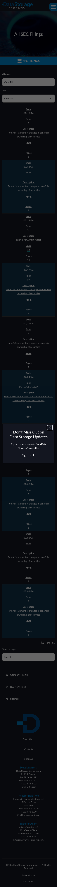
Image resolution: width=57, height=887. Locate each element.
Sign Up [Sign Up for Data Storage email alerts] (26, 455)
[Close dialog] (50, 427)
